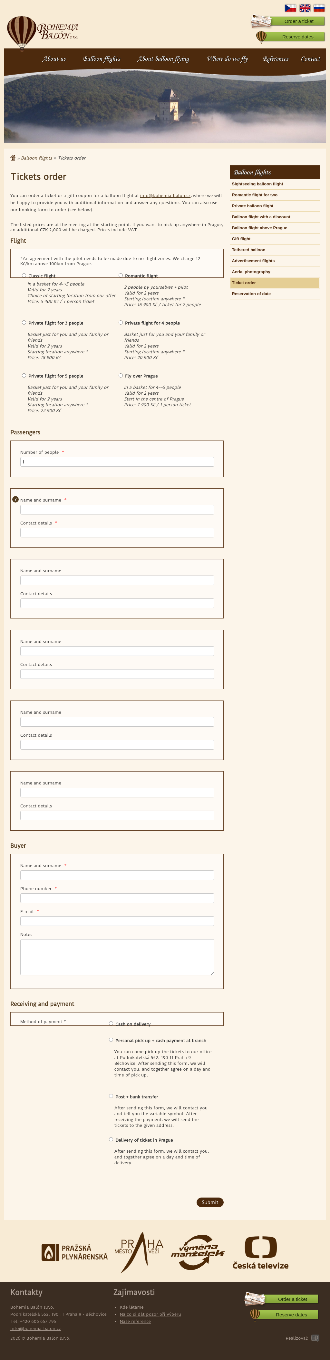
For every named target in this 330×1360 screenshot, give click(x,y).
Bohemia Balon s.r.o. (42, 30)
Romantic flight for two (255, 194)
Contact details (38, 522)
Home (12, 158)
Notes (26, 934)
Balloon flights (101, 58)
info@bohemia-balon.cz (165, 195)
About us (54, 58)
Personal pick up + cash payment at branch (160, 1040)
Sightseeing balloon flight (257, 184)
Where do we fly (227, 58)
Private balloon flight (253, 205)
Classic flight (41, 275)
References (275, 58)
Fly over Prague (141, 376)
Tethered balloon (249, 249)
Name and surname (43, 500)
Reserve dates (298, 36)
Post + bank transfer (136, 1096)
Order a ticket (299, 21)
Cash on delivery (132, 1024)
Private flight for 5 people (55, 376)
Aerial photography (251, 271)
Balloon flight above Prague (259, 227)
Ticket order (244, 282)
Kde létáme (132, 1307)
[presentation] (59, 1185)
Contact (310, 58)
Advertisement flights (253, 260)
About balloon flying (163, 58)
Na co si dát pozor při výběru (150, 1314)
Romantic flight (141, 275)
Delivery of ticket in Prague (144, 1140)
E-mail (29, 911)
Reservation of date (251, 293)
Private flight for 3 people (55, 323)
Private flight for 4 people (152, 323)
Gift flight (241, 238)
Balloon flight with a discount (261, 216)
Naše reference (135, 1321)
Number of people (42, 452)
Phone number (38, 888)
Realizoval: (297, 1338)
